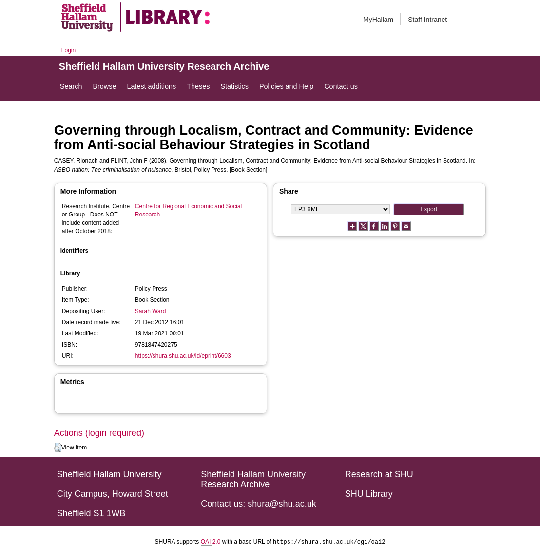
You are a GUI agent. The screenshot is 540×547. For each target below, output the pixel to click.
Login (68, 50)
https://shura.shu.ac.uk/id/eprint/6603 (183, 355)
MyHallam (378, 19)
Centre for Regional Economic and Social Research (188, 210)
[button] (57, 447)
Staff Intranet (427, 19)
